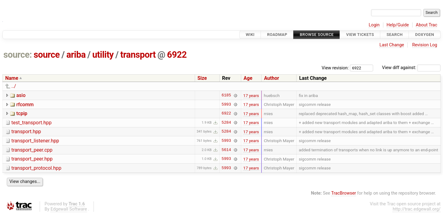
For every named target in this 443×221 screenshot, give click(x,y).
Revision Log (424, 45)
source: (17, 54)
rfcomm (25, 104)
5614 (226, 150)
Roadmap (277, 34)
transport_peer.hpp (32, 159)
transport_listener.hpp (35, 141)
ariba (76, 54)
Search (394, 34)
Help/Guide (398, 25)
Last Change (391, 45)
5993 (226, 104)
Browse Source (316, 34)
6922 (177, 54)
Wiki (250, 34)
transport (138, 54)
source (47, 54)
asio (21, 95)
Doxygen (424, 34)
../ (13, 86)
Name (11, 78)
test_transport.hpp (31, 123)
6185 (226, 95)
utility (103, 54)
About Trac (426, 25)
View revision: (335, 67)
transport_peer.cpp (32, 150)
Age (248, 78)
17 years (251, 95)
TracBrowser (343, 193)
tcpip (21, 113)
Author (271, 78)
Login (374, 25)
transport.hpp (26, 131)
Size (202, 78)
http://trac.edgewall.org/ (417, 209)
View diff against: (411, 67)
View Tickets (360, 34)
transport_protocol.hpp (36, 168)
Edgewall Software (68, 209)
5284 (226, 122)
